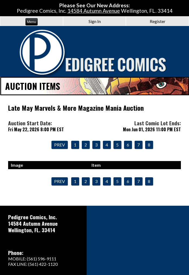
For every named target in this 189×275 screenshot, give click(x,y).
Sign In (95, 21)
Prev (59, 144)
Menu (31, 22)
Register (157, 21)
